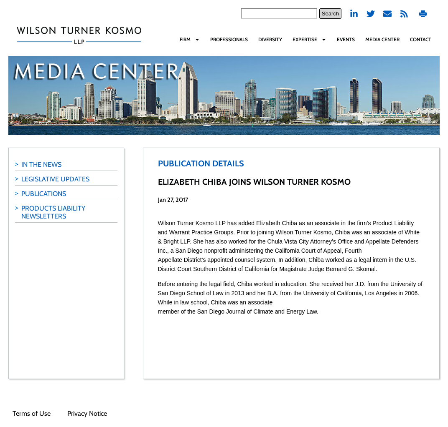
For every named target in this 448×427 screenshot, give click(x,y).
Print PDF (423, 13)
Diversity (270, 39)
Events (346, 39)
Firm (190, 39)
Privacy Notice (87, 413)
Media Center (382, 39)
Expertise (309, 39)
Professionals (229, 39)
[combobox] (279, 13)
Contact (420, 39)
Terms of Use (32, 413)
